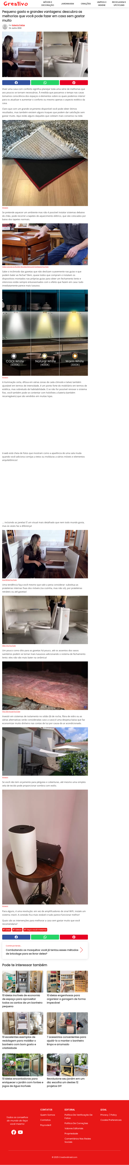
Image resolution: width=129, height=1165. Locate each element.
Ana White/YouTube (9, 580)
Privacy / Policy (108, 1114)
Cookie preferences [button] (111, 1119)
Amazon (5, 208)
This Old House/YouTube (11, 711)
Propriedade (71, 1133)
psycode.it (45, 1125)
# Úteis (7, 929)
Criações (86, 3)
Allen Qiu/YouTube (9, 646)
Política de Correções (76, 1123)
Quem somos (47, 1114)
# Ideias (17, 929)
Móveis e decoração (47, 4)
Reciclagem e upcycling (119, 4)
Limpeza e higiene (101, 4)
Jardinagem (67, 3)
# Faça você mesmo (35, 929)
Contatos (45, 1119)
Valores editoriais (74, 1128)
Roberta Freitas (18, 25)
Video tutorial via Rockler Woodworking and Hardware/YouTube (25, 267)
